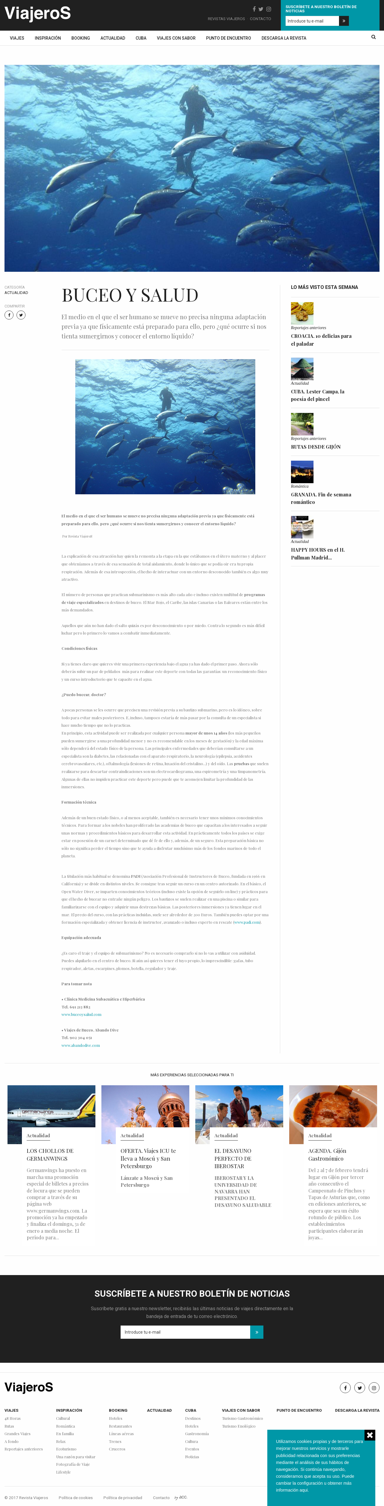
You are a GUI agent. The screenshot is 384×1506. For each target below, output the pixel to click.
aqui (303, 1490)
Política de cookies (76, 1497)
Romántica (300, 486)
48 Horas (12, 1418)
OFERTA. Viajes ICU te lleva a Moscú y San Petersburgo (148, 1158)
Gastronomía (197, 1434)
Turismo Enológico (239, 1426)
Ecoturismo (66, 1449)
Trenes (115, 1442)
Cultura (191, 1442)
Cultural (63, 1418)
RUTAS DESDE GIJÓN (316, 447)
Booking (80, 38)
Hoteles (115, 1418)
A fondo (11, 1442)
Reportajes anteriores (308, 328)
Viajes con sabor (176, 38)
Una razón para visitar (75, 1457)
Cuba (141, 38)
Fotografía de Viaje (73, 1464)
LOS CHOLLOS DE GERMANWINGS (50, 1154)
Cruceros (117, 1449)
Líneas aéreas (121, 1434)
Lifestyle (63, 1472)
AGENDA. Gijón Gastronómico (327, 1154)
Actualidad (112, 38)
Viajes (17, 38)
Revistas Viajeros (226, 18)
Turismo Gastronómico (242, 1418)
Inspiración (48, 38)
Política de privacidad (123, 1497)
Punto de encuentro (228, 38)
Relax (61, 1442)
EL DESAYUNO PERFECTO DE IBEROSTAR (232, 1158)
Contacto (260, 18)
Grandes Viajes (17, 1434)
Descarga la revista (284, 38)
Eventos (192, 1449)
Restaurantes (120, 1426)
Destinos (193, 1418)
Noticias (192, 1457)
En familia (65, 1434)
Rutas (9, 1426)
